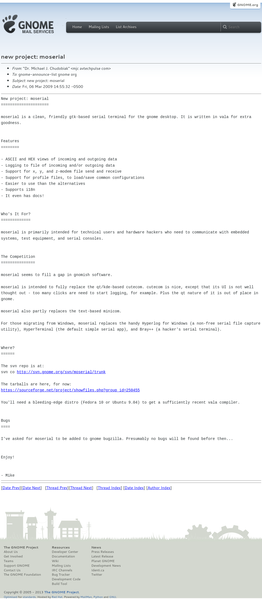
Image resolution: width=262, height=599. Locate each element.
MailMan (86, 597)
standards (29, 597)
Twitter (96, 574)
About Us (11, 552)
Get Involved (13, 556)
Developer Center (65, 552)
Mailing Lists (99, 26)
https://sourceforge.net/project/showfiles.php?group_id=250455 (70, 390)
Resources (61, 547)
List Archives (126, 26)
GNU (112, 597)
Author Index (159, 487)
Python (98, 597)
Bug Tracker (61, 574)
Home (77, 26)
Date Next (31, 487)
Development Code (66, 579)
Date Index (134, 487)
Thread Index (109, 487)
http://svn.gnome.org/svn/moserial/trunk (61, 372)
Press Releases (102, 552)
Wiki (55, 561)
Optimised (10, 597)
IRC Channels (62, 570)
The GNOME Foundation (22, 574)
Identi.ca (97, 570)
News (96, 547)
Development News (106, 565)
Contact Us (12, 570)
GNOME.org (247, 4)
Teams (9, 561)
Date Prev (11, 487)
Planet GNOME (103, 561)
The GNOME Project (21, 547)
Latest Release (102, 556)
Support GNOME (17, 565)
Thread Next (81, 487)
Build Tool (59, 584)
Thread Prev (56, 487)
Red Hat (56, 597)
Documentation (63, 556)
